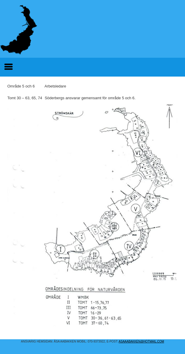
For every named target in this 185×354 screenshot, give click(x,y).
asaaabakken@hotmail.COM (141, 341)
